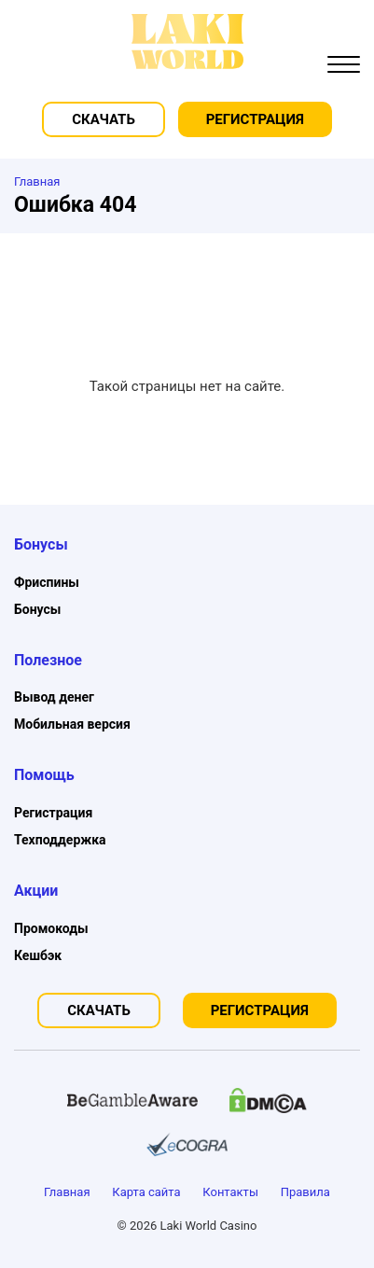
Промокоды (51, 928)
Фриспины (46, 582)
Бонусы (37, 609)
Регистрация (255, 119)
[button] (343, 66)
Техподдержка (60, 839)
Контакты (230, 1192)
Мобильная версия (72, 724)
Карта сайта (146, 1192)
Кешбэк (38, 955)
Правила (305, 1192)
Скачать (103, 119)
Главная (67, 1192)
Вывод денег (54, 697)
